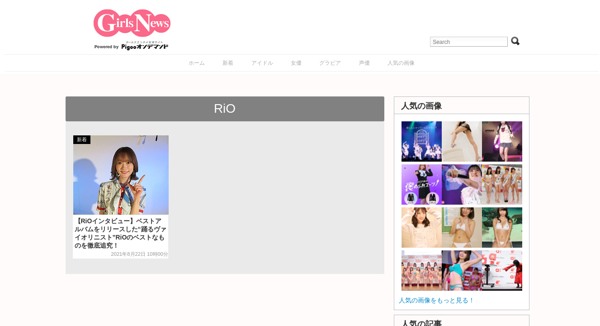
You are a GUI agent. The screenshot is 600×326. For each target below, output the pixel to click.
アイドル (262, 63)
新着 (227, 63)
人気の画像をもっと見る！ (437, 300)
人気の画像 (401, 63)
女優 (296, 63)
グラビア (330, 63)
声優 (364, 63)
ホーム (197, 63)
